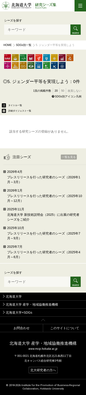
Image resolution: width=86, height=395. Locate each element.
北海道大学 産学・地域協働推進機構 (32, 304)
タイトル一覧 (12, 105)
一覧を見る (69, 157)
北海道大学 (14, 296)
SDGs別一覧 (23, 45)
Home (7, 45)
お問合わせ (22, 328)
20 (56, 90)
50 (62, 90)
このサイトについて (64, 328)
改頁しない (74, 90)
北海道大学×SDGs (19, 312)
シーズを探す (13, 20)
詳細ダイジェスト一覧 (16, 111)
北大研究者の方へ (43, 370)
